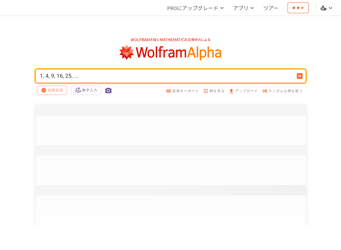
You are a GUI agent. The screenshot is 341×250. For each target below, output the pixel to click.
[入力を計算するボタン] (299, 76)
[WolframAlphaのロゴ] (170, 52)
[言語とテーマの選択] (327, 7)
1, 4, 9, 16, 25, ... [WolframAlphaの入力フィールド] (166, 76)
